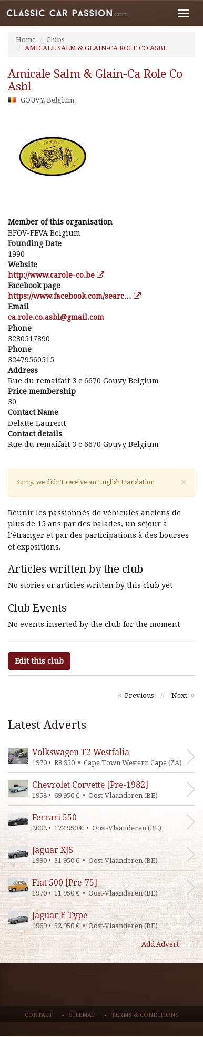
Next (179, 695)
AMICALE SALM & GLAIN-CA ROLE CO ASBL (96, 48)
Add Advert (160, 944)
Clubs (55, 40)
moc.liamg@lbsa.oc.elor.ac (56, 317)
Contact (39, 1015)
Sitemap (82, 1015)
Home (26, 40)
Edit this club (39, 661)
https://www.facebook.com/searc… (74, 296)
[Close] (183, 482)
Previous (139, 695)
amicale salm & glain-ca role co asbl (95, 80)
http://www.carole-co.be (56, 275)
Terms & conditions (145, 1015)
